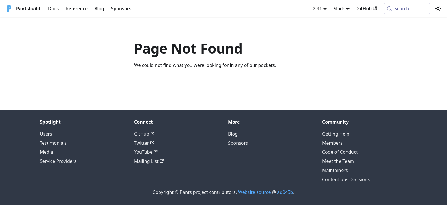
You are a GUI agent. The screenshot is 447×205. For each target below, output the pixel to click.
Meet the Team (338, 161)
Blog (99, 8)
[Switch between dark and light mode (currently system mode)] (437, 8)
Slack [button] (339, 8)
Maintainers (335, 170)
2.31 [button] (317, 8)
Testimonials (53, 143)
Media (46, 152)
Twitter (144, 143)
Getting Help (335, 134)
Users (46, 134)
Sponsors (121, 8)
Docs (53, 8)
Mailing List (149, 161)
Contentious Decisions (346, 179)
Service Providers (58, 161)
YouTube (146, 152)
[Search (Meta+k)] (407, 8)
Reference (77, 8)
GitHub (366, 8)
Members (332, 143)
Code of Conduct (340, 152)
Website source (254, 192)
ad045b (285, 192)
